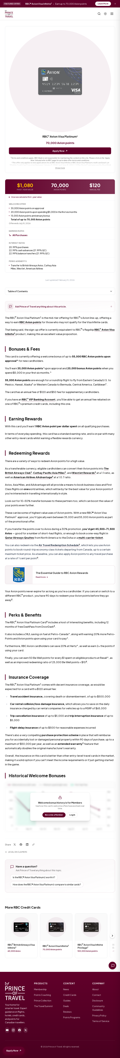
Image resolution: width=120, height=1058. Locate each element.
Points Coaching (42, 994)
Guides (67, 1000)
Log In (72, 816)
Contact (96, 994)
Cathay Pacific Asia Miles (49, 474)
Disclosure (97, 1000)
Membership (40, 989)
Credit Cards (69, 994)
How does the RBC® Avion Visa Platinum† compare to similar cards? (47, 885)
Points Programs (71, 1017)
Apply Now (60, 150)
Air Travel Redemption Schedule (59, 546)
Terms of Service (100, 1021)
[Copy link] (33, 845)
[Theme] (105, 14)
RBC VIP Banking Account (38, 400)
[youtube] (7, 1030)
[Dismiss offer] (115, 3)
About (95, 989)
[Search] (99, 14)
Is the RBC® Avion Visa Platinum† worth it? (34, 878)
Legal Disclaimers (16, 853)
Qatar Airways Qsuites (19, 539)
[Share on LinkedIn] (27, 845)
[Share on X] (14, 845)
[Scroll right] (112, 937)
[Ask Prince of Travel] (112, 965)
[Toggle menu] (112, 14)
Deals (66, 1006)
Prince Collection (42, 1000)
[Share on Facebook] (20, 845)
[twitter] (26, 1030)
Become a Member (54, 816)
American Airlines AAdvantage (33, 478)
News (66, 989)
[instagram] (13, 1030)
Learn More (103, 3)
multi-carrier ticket (90, 539)
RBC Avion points (30, 323)
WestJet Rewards (84, 474)
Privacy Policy (99, 1015)
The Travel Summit (43, 1006)
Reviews (67, 1011)
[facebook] (19, 1030)
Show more (60, 168)
